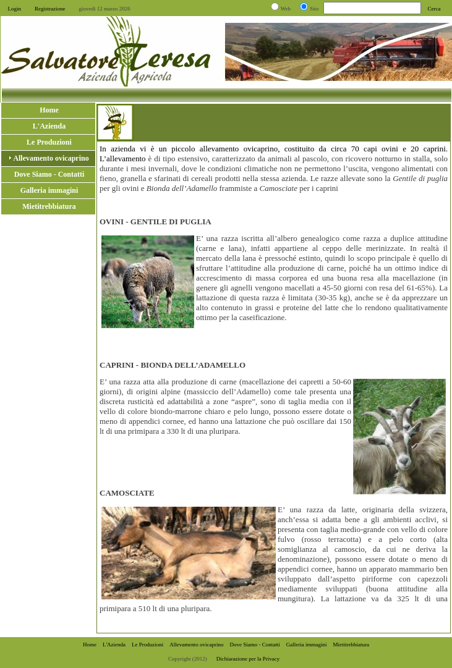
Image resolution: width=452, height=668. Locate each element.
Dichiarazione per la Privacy (248, 659)
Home (89, 644)
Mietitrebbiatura (351, 644)
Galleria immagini (306, 644)
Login (15, 9)
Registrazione (50, 9)
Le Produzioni (147, 644)
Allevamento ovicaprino (196, 644)
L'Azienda (114, 644)
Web (286, 9)
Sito (314, 9)
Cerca (434, 9)
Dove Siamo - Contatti (255, 644)
